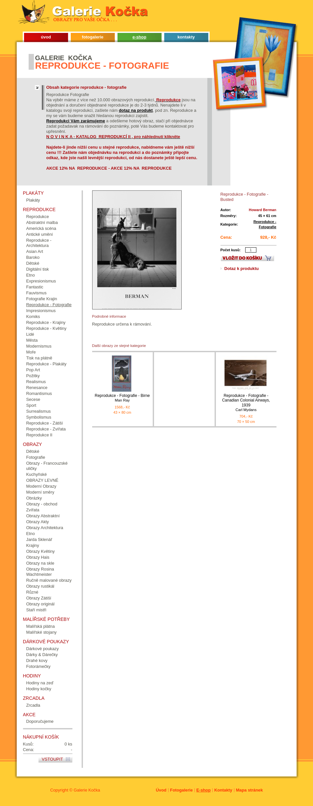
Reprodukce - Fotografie (49, 304)
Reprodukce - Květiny (46, 328)
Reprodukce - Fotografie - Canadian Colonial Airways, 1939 (246, 402)
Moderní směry (40, 492)
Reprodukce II (39, 434)
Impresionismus (41, 310)
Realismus (36, 381)
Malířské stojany (41, 632)
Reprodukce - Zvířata (46, 429)
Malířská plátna (40, 626)
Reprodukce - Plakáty (46, 363)
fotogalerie (92, 37)
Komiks (33, 316)
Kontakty (223, 790)
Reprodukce (37, 216)
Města (32, 340)
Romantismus (39, 393)
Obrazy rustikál (40, 586)
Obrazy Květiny (40, 551)
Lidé (30, 334)
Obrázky (34, 498)
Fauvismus (36, 292)
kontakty (186, 37)
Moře (31, 352)
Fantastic (34, 286)
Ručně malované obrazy (49, 580)
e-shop (139, 37)
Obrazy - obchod (42, 503)
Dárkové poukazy (42, 648)
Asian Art (34, 251)
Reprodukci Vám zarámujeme (75, 120)
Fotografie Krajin (41, 298)
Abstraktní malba (42, 222)
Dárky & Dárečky (42, 654)
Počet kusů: (231, 250)
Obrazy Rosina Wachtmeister (40, 572)
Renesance (37, 387)
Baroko (33, 257)
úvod (46, 37)
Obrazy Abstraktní (43, 515)
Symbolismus (38, 417)
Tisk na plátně (39, 357)
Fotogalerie (181, 790)
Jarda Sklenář (39, 539)
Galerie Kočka (87, 790)
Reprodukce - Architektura (39, 243)
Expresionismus (41, 281)
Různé (32, 592)
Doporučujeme (40, 721)
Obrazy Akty (37, 521)
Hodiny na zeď (40, 682)
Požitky (33, 375)
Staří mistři (36, 609)
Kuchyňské (36, 474)
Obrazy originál (40, 603)
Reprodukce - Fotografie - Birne (122, 398)
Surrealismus (38, 411)
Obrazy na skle (40, 563)
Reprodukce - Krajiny (46, 322)
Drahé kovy (37, 660)
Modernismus (39, 346)
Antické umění (39, 234)
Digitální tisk (37, 269)
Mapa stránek (249, 790)
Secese (33, 399)
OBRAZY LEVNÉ (42, 480)
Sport (31, 405)
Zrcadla (33, 705)
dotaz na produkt (136, 110)
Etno (30, 275)
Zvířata (32, 509)
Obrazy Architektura (44, 527)
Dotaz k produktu (241, 268)
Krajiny (32, 545)
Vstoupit (52, 759)
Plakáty (33, 200)
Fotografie (35, 457)
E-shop (203, 790)
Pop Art (33, 369)
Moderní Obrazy (41, 486)
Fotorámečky (38, 666)
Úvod (161, 790)
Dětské (32, 263)
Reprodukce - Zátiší (44, 423)
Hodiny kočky (38, 688)
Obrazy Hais (37, 557)
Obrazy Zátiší (38, 598)
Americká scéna (41, 228)
